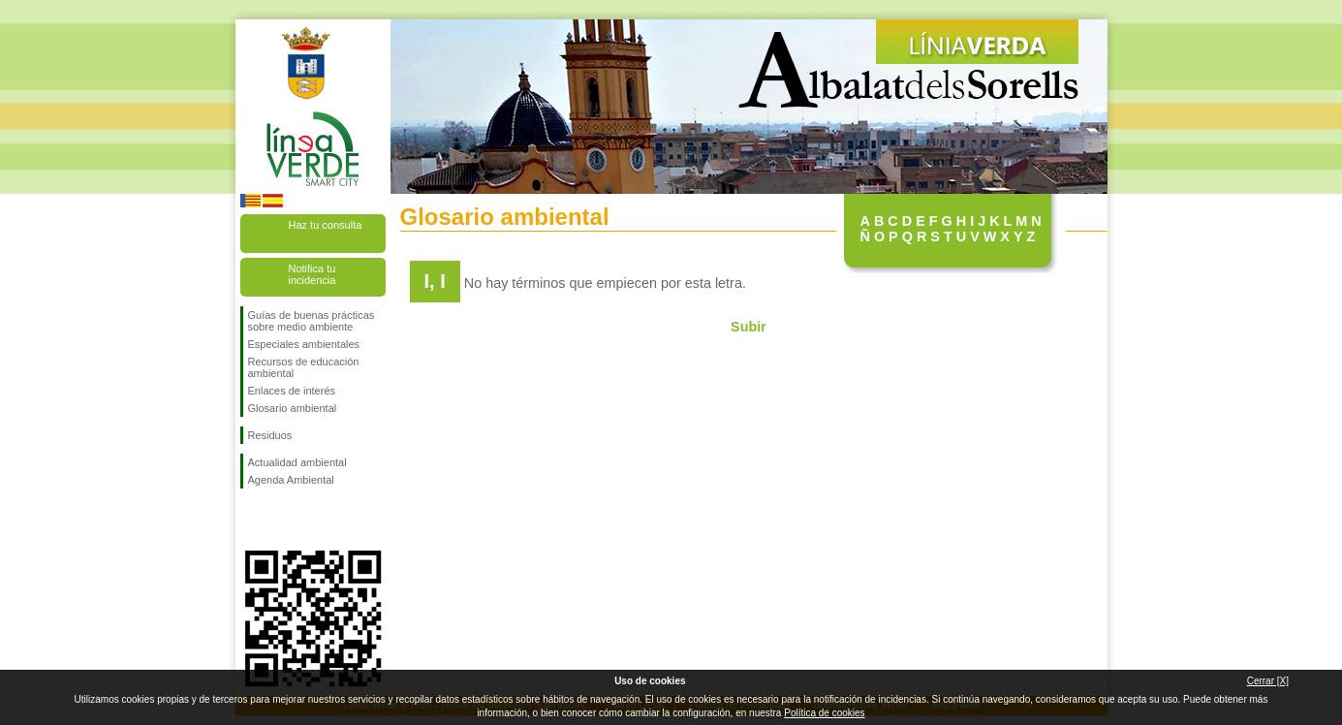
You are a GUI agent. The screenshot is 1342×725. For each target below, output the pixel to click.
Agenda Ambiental (291, 480)
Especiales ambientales (304, 344)
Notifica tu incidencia (312, 274)
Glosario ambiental (292, 408)
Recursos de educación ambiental (303, 367)
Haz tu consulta (325, 225)
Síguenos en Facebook (252, 519)
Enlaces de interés (292, 390)
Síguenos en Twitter (284, 519)
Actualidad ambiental (297, 462)
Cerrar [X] (1268, 681)
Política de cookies (824, 713)
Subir (748, 326)
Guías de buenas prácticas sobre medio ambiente (311, 320)
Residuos (270, 435)
